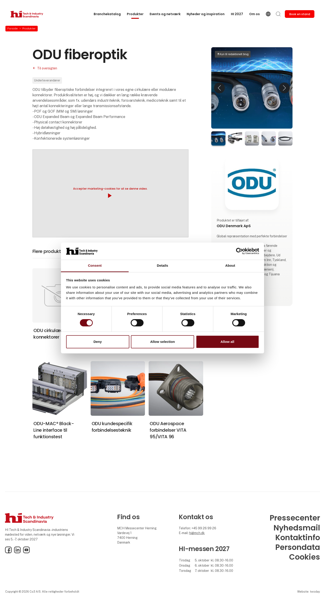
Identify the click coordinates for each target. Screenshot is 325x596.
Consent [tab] (95, 266)
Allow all (227, 342)
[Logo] (29, 14)
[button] (219, 88)
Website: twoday (308, 591)
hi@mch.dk (197, 533)
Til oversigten (47, 68)
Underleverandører (47, 80)
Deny (97, 342)
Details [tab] (162, 266)
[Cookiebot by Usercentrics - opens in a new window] (239, 251)
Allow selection (162, 342)
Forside (12, 28)
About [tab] (230, 266)
